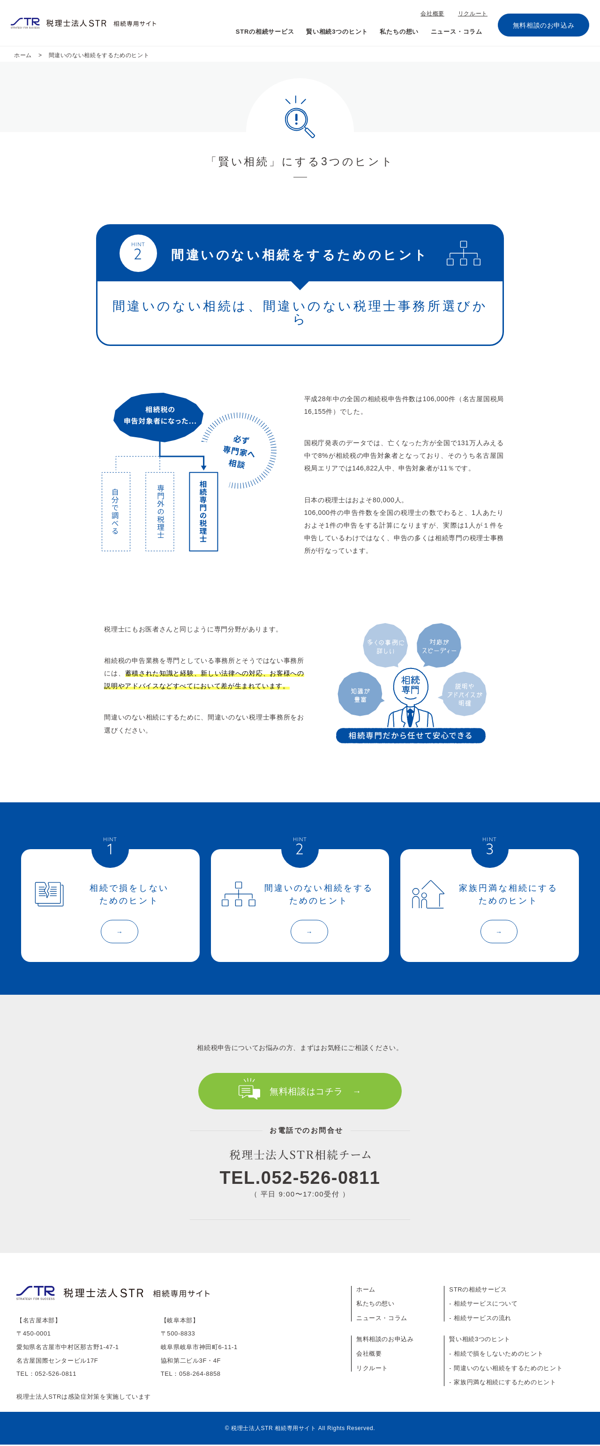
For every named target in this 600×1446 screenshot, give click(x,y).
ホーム (365, 1290)
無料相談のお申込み (544, 25)
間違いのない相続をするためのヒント (508, 1369)
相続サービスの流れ (482, 1319)
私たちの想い (396, 31)
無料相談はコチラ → (315, 1093)
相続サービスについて (486, 1304)
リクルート (473, 13)
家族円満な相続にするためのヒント (505, 1383)
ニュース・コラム (455, 31)
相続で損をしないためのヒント (498, 1354)
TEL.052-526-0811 (300, 1179)
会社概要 (435, 13)
